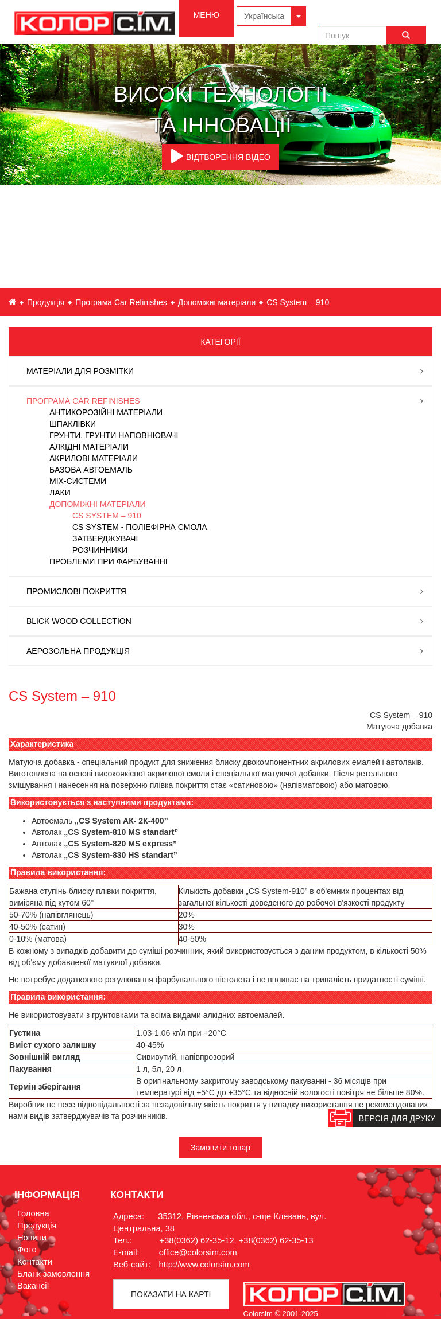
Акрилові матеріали (93, 458)
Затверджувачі (105, 538)
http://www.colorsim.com (204, 1264)
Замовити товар (220, 1147)
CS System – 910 (106, 515)
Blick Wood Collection (78, 621)
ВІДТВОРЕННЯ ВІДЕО (220, 156)
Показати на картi (171, 1294)
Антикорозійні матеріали (106, 412)
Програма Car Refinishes (121, 302)
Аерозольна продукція (78, 650)
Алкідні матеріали (89, 446)
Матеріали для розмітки (80, 371)
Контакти (34, 1261)
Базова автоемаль (91, 469)
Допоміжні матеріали (217, 302)
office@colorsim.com (198, 1252)
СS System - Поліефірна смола (139, 527)
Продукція (45, 302)
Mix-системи (77, 481)
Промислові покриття (76, 591)
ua (12, 301)
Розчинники (99, 550)
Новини (32, 1237)
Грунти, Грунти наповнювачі (113, 435)
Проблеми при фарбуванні (108, 561)
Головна (33, 1213)
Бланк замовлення (53, 1273)
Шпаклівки (72, 423)
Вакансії (33, 1285)
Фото (27, 1249)
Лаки (60, 492)
